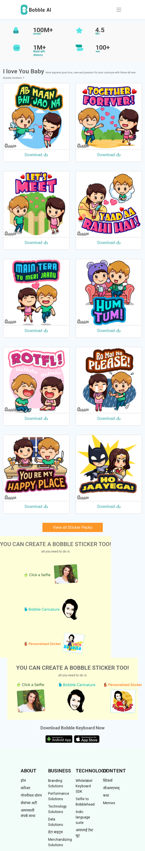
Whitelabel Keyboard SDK (84, 786)
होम (23, 780)
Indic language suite (83, 817)
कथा (106, 795)
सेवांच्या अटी (29, 803)
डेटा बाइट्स (55, 832)
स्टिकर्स (107, 780)
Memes (109, 803)
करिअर (25, 788)
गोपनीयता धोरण (31, 795)
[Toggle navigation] (118, 10)
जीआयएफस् (111, 788)
